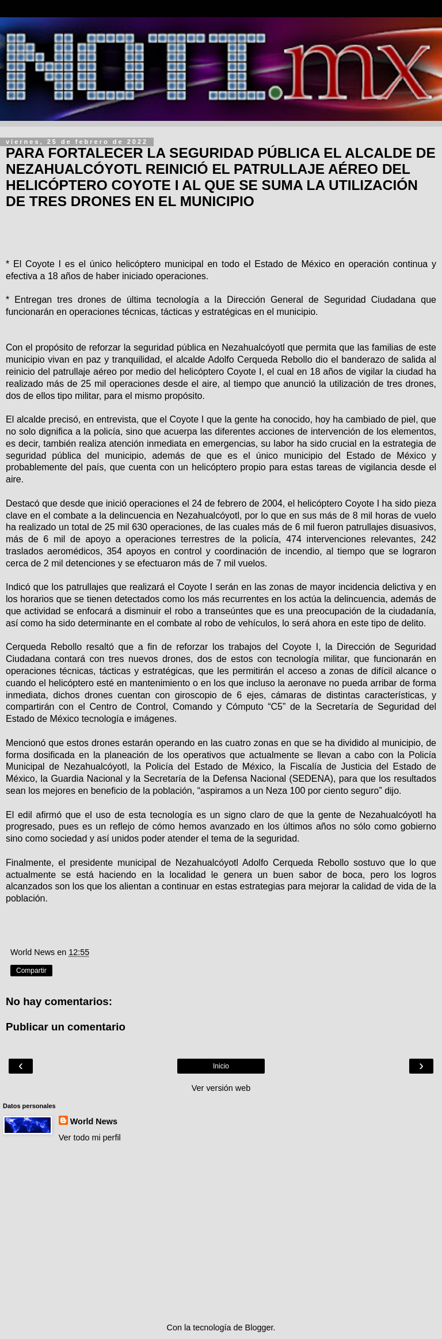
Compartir (31, 971)
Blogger (259, 1327)
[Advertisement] (221, 1232)
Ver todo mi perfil (90, 1137)
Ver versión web (221, 1088)
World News (93, 1121)
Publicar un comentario (65, 1027)
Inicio (221, 1066)
